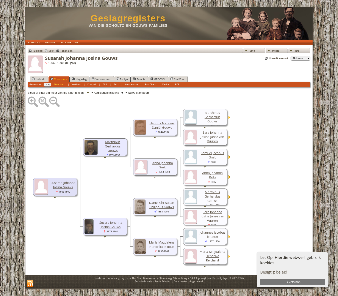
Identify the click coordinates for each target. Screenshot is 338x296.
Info (296, 50)
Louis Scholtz (162, 281)
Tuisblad (37, 50)
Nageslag (79, 79)
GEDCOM (157, 79)
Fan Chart (150, 84)
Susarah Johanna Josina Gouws (63, 184)
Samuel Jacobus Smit (212, 155)
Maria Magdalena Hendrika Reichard (212, 255)
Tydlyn (122, 79)
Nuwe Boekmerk (278, 58)
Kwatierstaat (132, 84)
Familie (139, 79)
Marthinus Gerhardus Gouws (113, 146)
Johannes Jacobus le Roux (212, 234)
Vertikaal (76, 84)
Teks (116, 84)
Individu (38, 79)
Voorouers (58, 79)
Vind (252, 50)
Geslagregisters (128, 18)
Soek (51, 50)
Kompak (91, 84)
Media (275, 50)
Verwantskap (101, 79)
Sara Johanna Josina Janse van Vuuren (212, 136)
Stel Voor (177, 79)
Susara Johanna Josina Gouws (110, 224)
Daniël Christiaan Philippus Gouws (161, 204)
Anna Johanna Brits (212, 175)
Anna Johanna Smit (162, 165)
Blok (105, 84)
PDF (177, 84)
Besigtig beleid (273, 272)
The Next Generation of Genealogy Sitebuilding (159, 278)
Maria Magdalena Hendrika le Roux (162, 244)
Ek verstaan (292, 282)
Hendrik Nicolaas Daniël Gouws (162, 125)
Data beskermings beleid (188, 281)
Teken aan (66, 50)
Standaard (59, 84)
